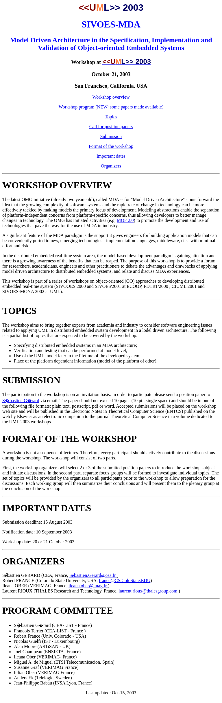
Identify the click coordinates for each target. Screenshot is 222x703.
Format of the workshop (111, 146)
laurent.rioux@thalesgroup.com (148, 590)
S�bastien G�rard (20, 400)
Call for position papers (111, 126)
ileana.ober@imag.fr (88, 585)
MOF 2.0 (125, 220)
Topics (111, 116)
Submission (111, 136)
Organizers (111, 165)
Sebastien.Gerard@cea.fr (93, 575)
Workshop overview (111, 97)
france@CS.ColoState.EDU (124, 580)
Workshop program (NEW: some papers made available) (111, 106)
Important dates (111, 156)
